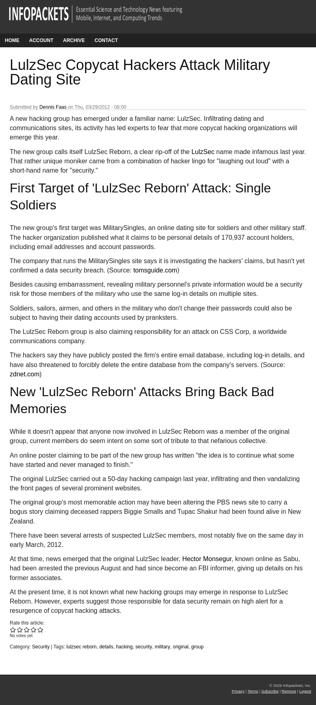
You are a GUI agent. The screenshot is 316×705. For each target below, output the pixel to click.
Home (12, 40)
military (162, 647)
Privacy (238, 691)
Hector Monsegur (207, 558)
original (181, 647)
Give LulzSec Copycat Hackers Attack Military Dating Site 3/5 (26, 630)
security (143, 647)
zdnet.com (25, 374)
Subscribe (270, 691)
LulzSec (203, 151)
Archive (74, 40)
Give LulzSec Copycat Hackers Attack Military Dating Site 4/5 (33, 630)
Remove (289, 691)
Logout (305, 691)
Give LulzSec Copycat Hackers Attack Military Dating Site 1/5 (13, 630)
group (197, 647)
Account (41, 40)
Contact (106, 40)
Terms (253, 691)
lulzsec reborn (81, 647)
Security (40, 647)
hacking (124, 647)
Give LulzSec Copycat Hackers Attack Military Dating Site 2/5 (20, 630)
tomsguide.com (155, 270)
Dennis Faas (52, 107)
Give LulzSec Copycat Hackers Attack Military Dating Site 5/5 (40, 630)
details (106, 647)
